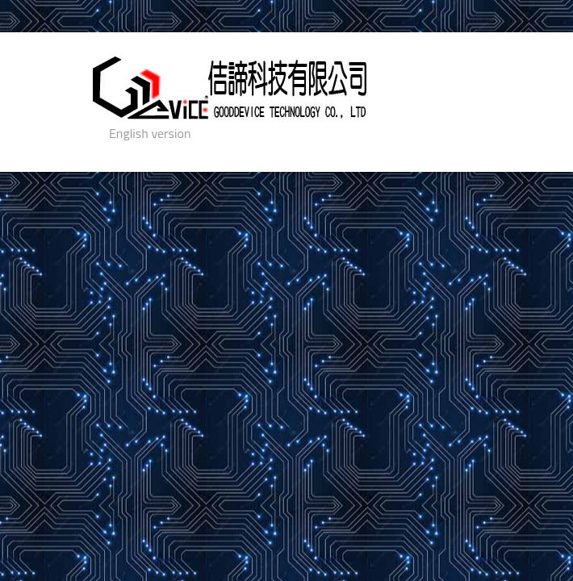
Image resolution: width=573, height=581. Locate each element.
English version (150, 133)
